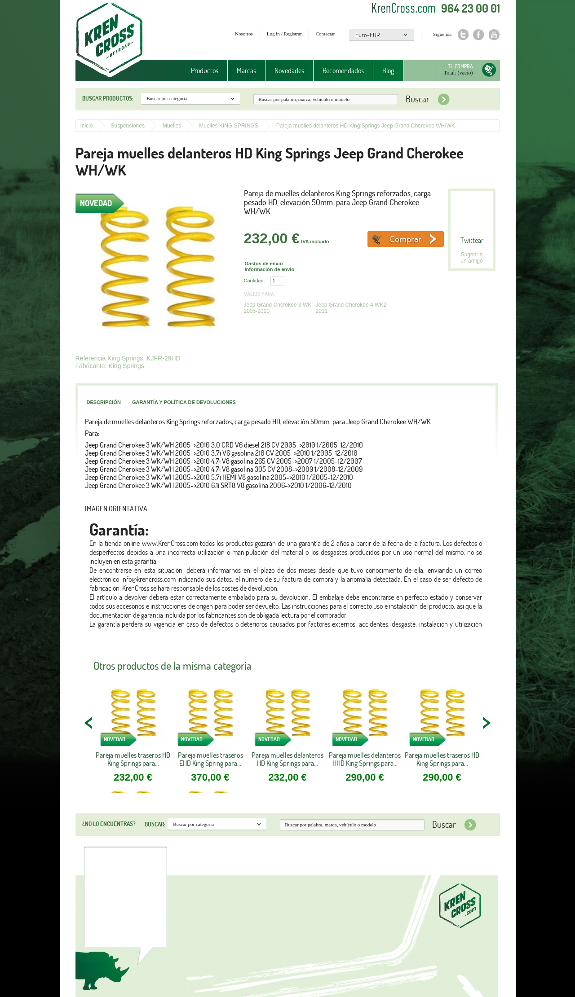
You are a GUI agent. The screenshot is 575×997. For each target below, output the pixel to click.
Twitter (463, 34)
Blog (388, 70)
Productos (204, 70)
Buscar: (155, 824)
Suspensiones (128, 126)
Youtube (494, 34)
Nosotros (244, 33)
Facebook (478, 34)
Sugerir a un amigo (471, 257)
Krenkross (109, 40)
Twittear (471, 240)
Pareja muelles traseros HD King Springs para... (133, 759)
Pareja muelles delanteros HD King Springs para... (287, 759)
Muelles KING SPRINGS (228, 126)
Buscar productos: (107, 98)
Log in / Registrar (284, 33)
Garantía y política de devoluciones (184, 402)
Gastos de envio (264, 263)
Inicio (86, 126)
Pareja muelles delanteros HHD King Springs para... (365, 759)
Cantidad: (254, 280)
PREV (88, 722)
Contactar (325, 33)
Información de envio (270, 269)
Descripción (104, 402)
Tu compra (460, 66)
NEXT (486, 722)
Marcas (246, 70)
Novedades (289, 70)
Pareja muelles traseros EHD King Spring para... (210, 759)
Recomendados (343, 70)
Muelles (172, 126)
